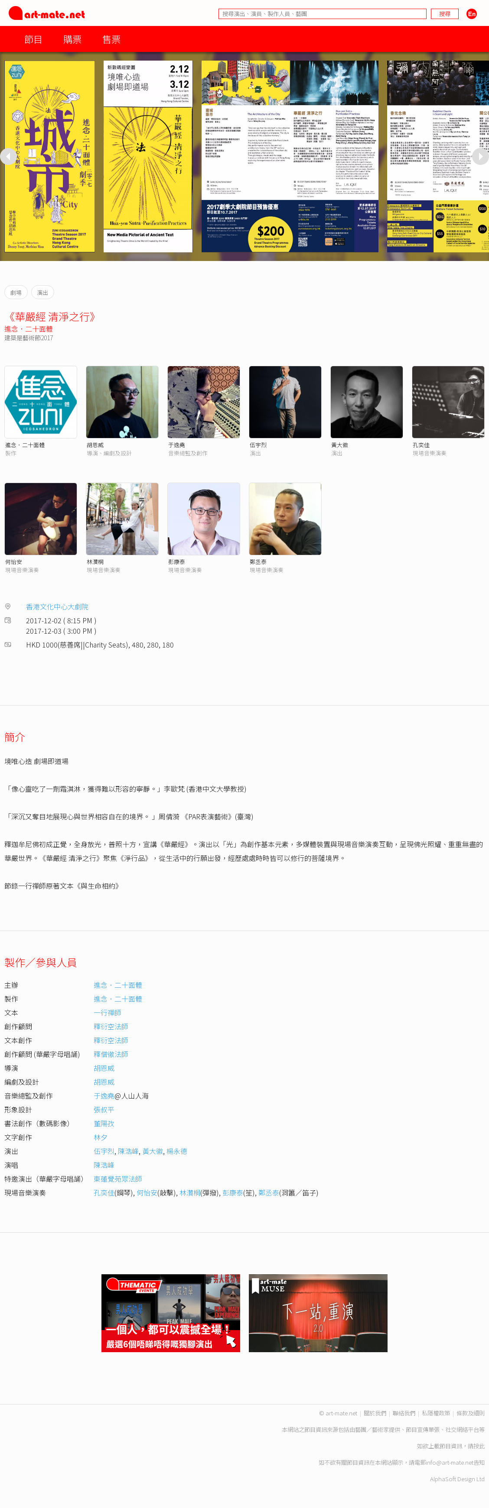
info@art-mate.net (449, 1462)
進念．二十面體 (28, 328)
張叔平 (104, 1109)
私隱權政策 (436, 1413)
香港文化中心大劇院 (57, 606)
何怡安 (13, 561)
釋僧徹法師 (111, 1054)
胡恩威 (95, 445)
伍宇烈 (258, 445)
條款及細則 (470, 1413)
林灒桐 (95, 561)
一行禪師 (107, 1012)
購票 (72, 38)
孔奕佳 (421, 445)
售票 (111, 38)
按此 (479, 1446)
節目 (33, 38)
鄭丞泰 (258, 561)
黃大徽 (339, 445)
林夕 (101, 1137)
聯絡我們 (404, 1413)
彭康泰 (176, 561)
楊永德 (176, 1151)
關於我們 (375, 1413)
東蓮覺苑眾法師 (118, 1178)
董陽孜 (104, 1123)
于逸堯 (176, 445)
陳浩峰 (128, 1151)
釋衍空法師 (111, 1026)
